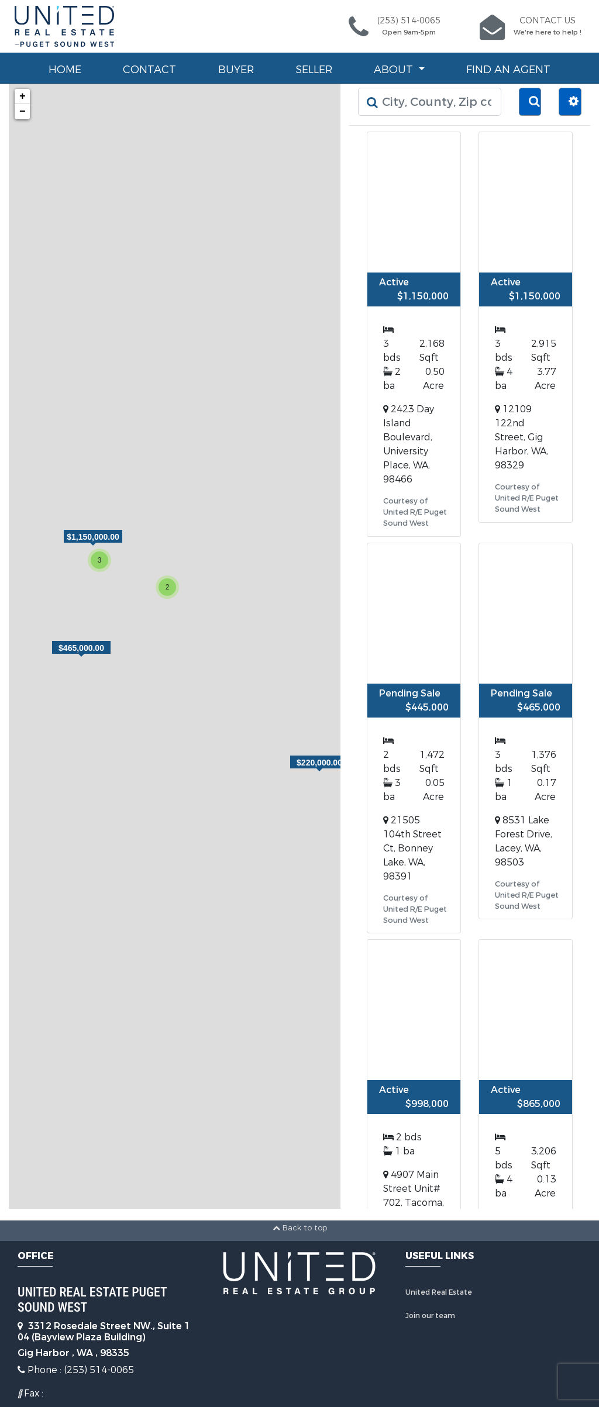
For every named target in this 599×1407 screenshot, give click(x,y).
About (395, 70)
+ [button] (22, 96)
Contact (149, 70)
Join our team (430, 1315)
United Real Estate (438, 1292)
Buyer (236, 70)
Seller (313, 70)
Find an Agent (508, 70)
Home (65, 70)
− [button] (22, 112)
